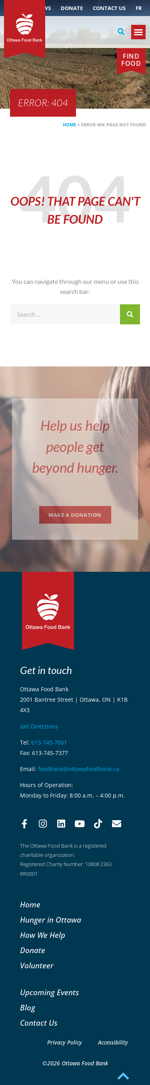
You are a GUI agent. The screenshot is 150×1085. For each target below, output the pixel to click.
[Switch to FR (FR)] (139, 8)
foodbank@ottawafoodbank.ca (78, 769)
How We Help (42, 934)
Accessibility (113, 1042)
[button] (121, 31)
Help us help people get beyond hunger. (75, 446)
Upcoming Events (49, 992)
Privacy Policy (64, 1042)
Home (69, 124)
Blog (27, 1007)
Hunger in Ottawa (50, 919)
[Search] (130, 314)
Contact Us (109, 8)
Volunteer (37, 965)
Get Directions (39, 726)
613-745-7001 (49, 742)
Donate (72, 8)
